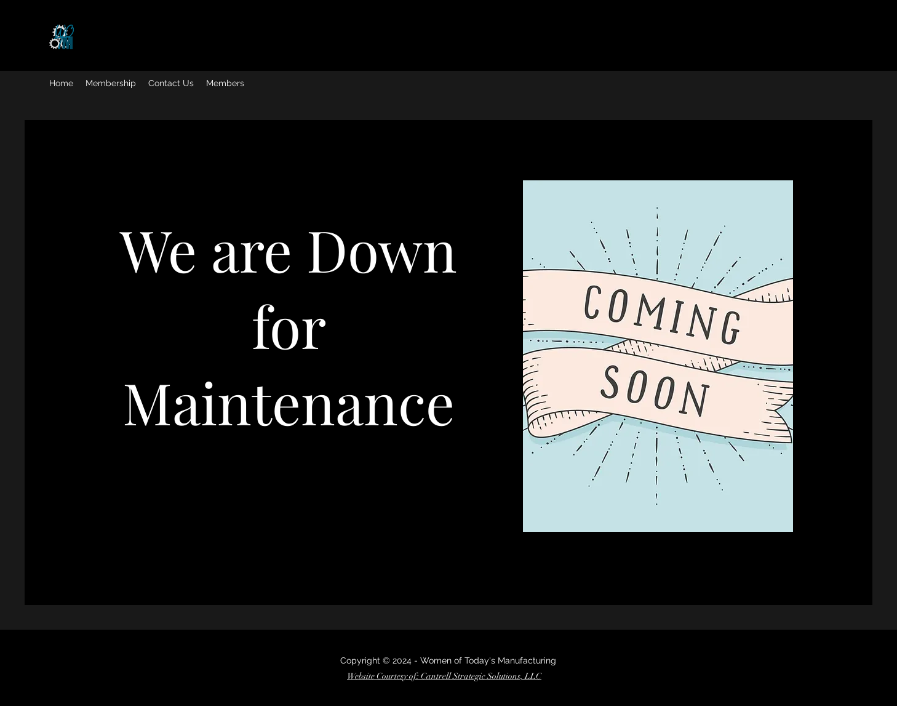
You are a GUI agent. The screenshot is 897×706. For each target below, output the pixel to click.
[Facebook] (106, 453)
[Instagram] (143, 453)
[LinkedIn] (161, 453)
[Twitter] (124, 453)
